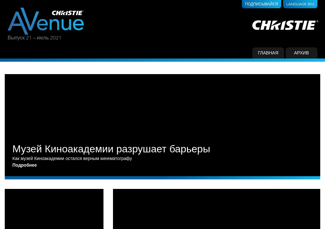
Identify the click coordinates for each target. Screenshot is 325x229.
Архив (301, 53)
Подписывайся (261, 4)
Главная (268, 53)
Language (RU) (300, 4)
